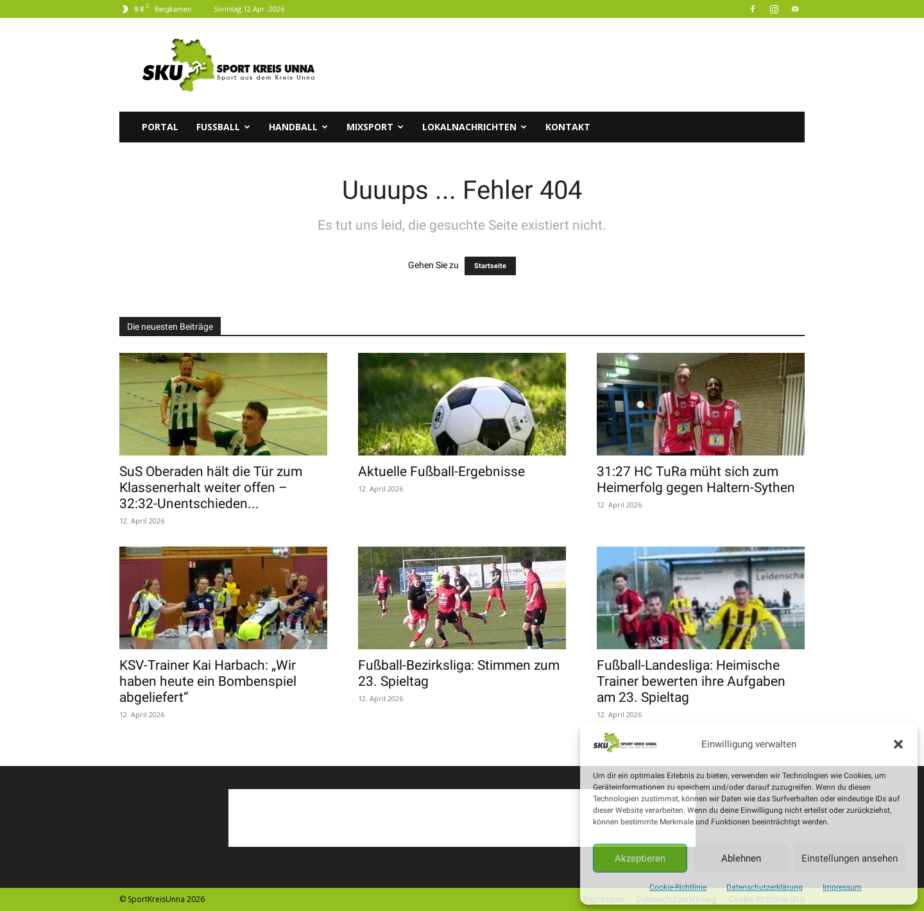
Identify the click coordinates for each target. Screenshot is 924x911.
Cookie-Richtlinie (677, 887)
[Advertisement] (571, 65)
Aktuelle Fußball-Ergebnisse (441, 471)
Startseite (490, 266)
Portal (160, 127)
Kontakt (567, 127)
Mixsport (375, 127)
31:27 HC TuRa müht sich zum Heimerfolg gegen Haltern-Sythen (696, 479)
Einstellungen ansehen (849, 858)
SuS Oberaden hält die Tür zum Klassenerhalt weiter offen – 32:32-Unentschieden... (210, 487)
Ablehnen (741, 858)
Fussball (223, 127)
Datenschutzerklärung (764, 887)
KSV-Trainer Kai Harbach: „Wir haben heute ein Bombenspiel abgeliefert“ (207, 681)
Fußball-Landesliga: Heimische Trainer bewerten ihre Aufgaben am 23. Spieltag (691, 681)
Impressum (842, 887)
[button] (898, 744)
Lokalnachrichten (474, 127)
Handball (298, 127)
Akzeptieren (640, 858)
